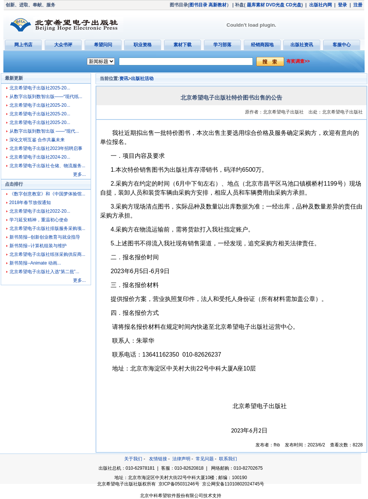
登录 (342, 5)
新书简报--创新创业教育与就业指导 (44, 237)
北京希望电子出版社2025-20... (39, 88)
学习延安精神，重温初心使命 (38, 219)
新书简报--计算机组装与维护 (38, 245)
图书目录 (198, 5)
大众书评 (63, 44)
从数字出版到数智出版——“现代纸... (45, 96)
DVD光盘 (275, 5)
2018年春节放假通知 (30, 202)
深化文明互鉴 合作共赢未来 (37, 139)
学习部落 (222, 44)
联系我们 (228, 458)
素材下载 (182, 44)
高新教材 (217, 5)
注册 (357, 5)
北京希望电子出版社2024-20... (39, 157)
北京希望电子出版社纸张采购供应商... (47, 254)
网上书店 (23, 44)
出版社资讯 (301, 44)
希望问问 (103, 44)
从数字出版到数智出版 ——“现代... (44, 131)
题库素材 (256, 5)
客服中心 (342, 44)
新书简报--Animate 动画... (35, 263)
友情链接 (158, 458)
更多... (79, 174)
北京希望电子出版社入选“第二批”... (44, 271)
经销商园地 (262, 44)
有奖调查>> (298, 61)
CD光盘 (293, 5)
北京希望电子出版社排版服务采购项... (47, 228)
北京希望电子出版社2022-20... (39, 211)
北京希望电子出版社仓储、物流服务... (47, 165)
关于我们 (133, 458)
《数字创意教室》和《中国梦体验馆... (47, 194)
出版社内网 (320, 5)
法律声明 (181, 458)
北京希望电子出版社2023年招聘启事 (46, 148)
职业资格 (143, 44)
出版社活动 (142, 78)
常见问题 (205, 458)
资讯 (123, 78)
